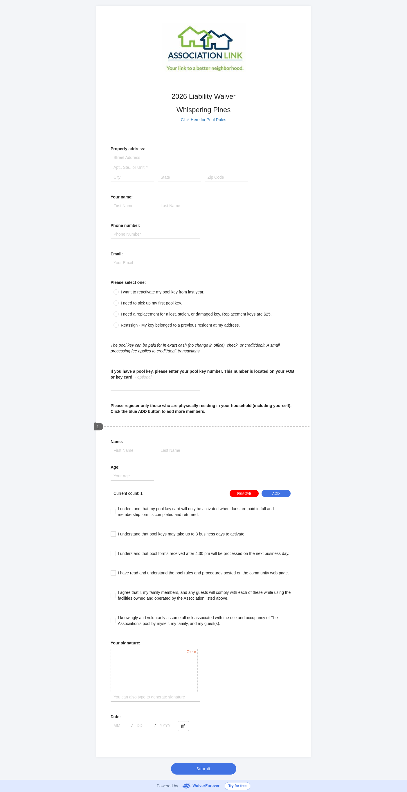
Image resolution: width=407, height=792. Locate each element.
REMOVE (244, 493)
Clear (191, 651)
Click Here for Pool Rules (203, 119)
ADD (276, 493)
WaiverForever (201, 785)
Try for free (237, 786)
